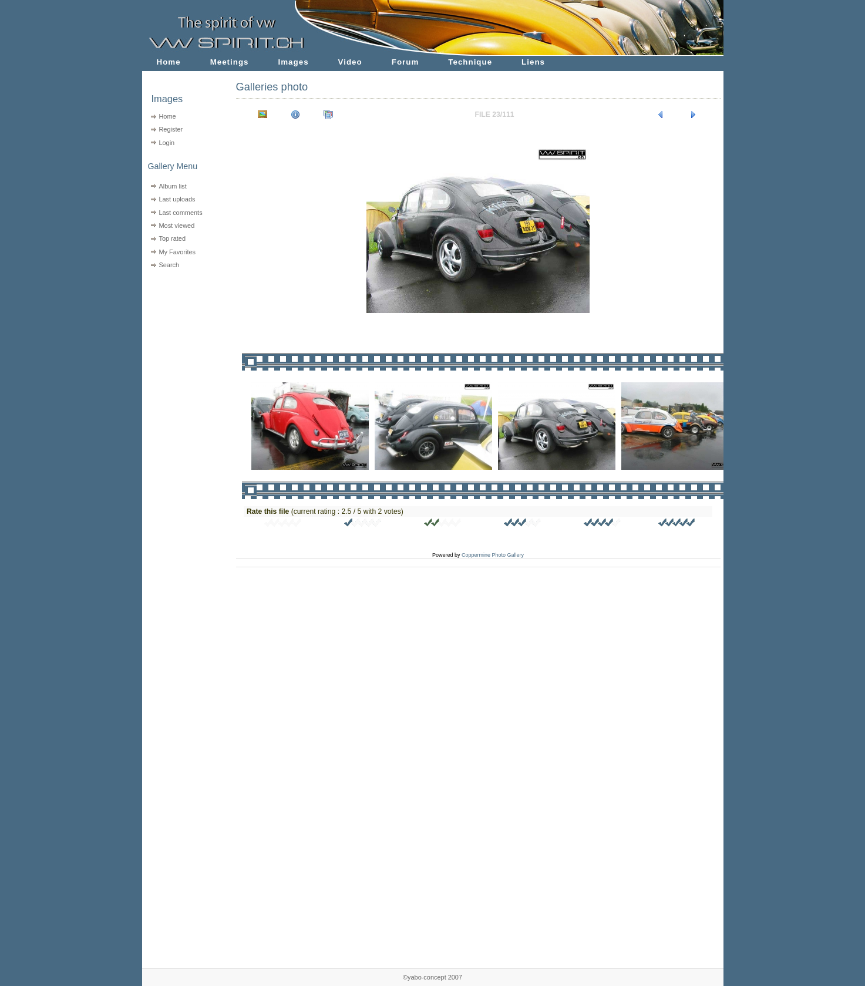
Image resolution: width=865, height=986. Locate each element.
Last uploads (177, 199)
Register (171, 129)
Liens (533, 62)
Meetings (229, 62)
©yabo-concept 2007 (432, 977)
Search (169, 264)
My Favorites (177, 251)
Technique (470, 62)
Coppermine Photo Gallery (493, 555)
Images (293, 62)
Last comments (180, 212)
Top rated (172, 238)
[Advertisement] (181, 346)
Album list (172, 186)
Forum (405, 62)
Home (169, 62)
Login (166, 142)
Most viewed (176, 225)
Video (350, 62)
